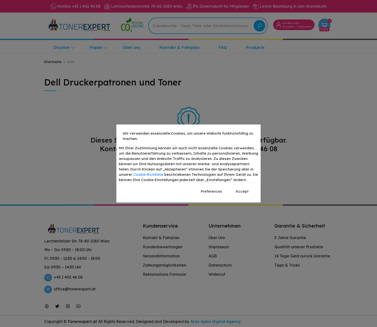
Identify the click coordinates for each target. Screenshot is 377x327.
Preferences (211, 191)
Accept (242, 191)
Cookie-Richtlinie (148, 174)
